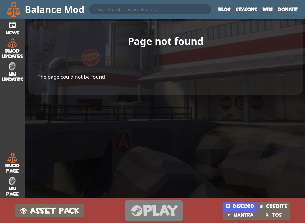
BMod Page (12, 163)
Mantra (240, 215)
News (13, 27)
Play (154, 211)
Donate (288, 9)
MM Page (12, 186)
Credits (273, 206)
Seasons (246, 9)
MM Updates (13, 72)
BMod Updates (13, 48)
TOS (273, 215)
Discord (240, 206)
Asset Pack (49, 211)
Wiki (267, 9)
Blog (224, 9)
